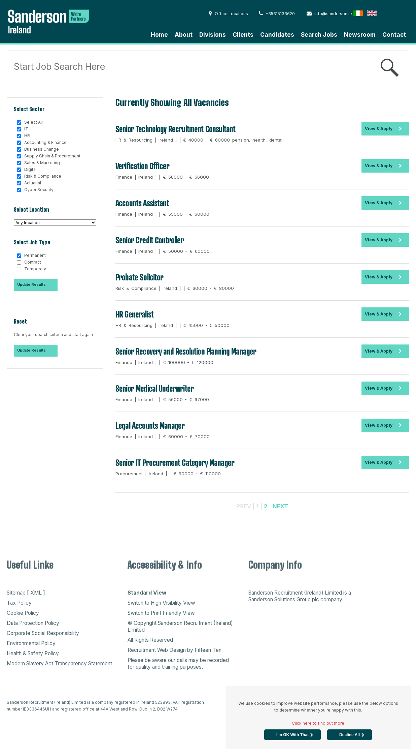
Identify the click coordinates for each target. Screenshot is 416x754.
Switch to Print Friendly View (161, 613)
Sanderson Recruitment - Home (57, 21)
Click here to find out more (318, 723)
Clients (243, 34)
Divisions (212, 34)
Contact (394, 34)
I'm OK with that (292, 734)
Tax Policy (19, 603)
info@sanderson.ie (329, 13)
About (184, 34)
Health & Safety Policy (33, 653)
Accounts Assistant (142, 203)
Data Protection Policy (33, 623)
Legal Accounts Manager (150, 425)
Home (159, 34)
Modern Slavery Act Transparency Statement (59, 663)
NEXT (280, 506)
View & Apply (378, 128)
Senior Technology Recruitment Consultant (175, 128)
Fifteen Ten (208, 650)
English (372, 13)
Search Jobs (319, 34)
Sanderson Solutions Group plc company (295, 599)
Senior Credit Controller (149, 240)
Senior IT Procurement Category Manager (174, 462)
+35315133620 (277, 13)
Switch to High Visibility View (161, 603)
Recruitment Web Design (157, 650)
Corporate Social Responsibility (43, 633)
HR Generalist (134, 314)
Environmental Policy (31, 643)
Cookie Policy (23, 613)
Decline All (349, 734)
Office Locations (228, 13)
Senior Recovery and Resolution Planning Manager (185, 351)
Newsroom (360, 34)
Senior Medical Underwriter (154, 388)
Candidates (277, 34)
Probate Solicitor (139, 277)
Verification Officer (142, 165)
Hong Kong (386, 13)
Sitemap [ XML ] (26, 593)
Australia (400, 13)
